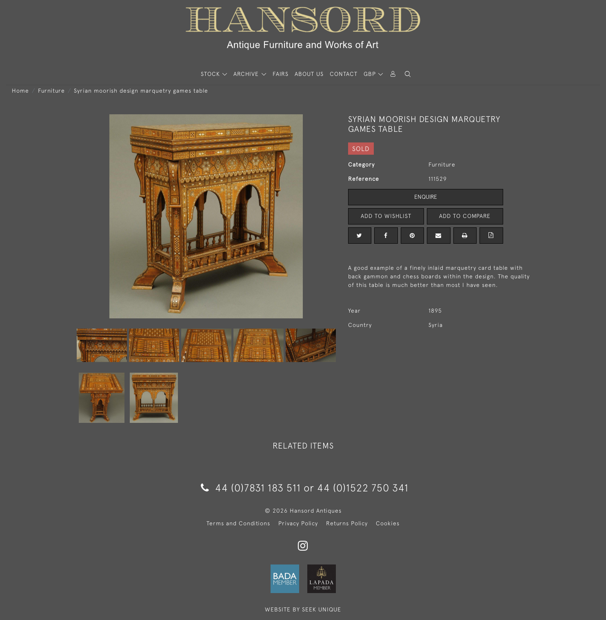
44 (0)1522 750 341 (362, 487)
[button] (408, 74)
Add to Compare (465, 216)
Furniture (51, 90)
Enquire (425, 196)
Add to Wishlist (386, 216)
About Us (309, 74)
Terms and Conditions (238, 523)
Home (20, 90)
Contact (343, 74)
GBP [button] (371, 74)
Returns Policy (347, 523)
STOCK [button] (211, 74)
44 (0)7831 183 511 (251, 487)
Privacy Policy (298, 523)
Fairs (281, 74)
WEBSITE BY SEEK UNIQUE (303, 609)
